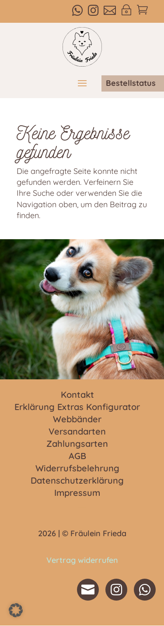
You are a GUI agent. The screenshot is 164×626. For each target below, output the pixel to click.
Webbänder (77, 419)
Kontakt (77, 395)
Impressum (77, 493)
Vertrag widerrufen (82, 560)
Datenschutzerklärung (77, 481)
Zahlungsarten (77, 444)
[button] (15, 610)
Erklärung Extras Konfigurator (77, 407)
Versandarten (77, 432)
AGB (77, 456)
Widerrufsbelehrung (77, 469)
